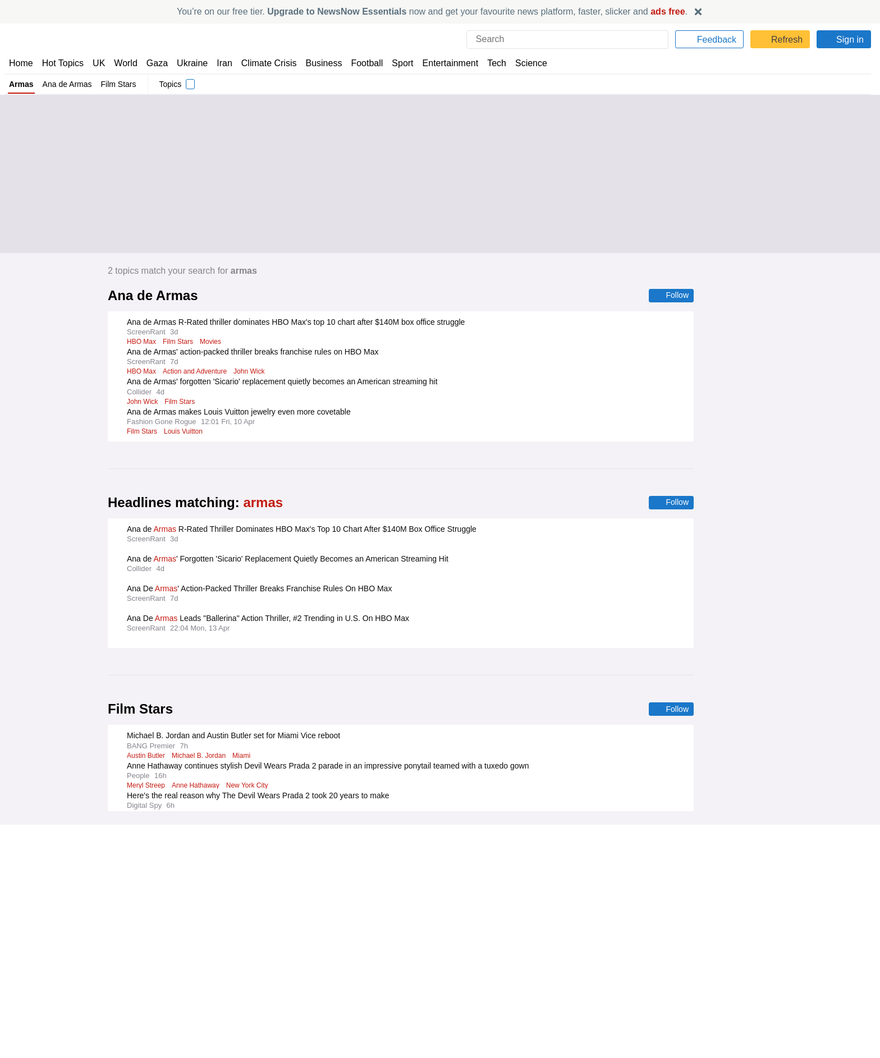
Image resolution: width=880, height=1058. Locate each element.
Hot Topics (63, 63)
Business (318, 63)
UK (98, 63)
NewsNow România (261, 929)
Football (362, 63)
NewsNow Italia (254, 939)
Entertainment (444, 63)
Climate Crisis (263, 63)
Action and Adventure (196, 372)
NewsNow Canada (259, 949)
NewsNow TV (32, 939)
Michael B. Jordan (202, 757)
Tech (489, 63)
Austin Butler (147, 757)
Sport (397, 63)
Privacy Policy (686, 898)
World (124, 63)
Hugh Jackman (192, 846)
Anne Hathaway (196, 787)
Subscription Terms (696, 929)
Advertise (461, 909)
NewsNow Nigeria (257, 919)
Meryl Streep (146, 787)
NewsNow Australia (261, 960)
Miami (246, 757)
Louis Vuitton (184, 432)
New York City (248, 787)
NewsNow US (250, 909)
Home (21, 63)
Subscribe (26, 929)
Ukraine (188, 63)
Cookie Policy (685, 909)
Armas (21, 84)
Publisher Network (476, 898)
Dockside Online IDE (479, 929)
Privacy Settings (690, 939)
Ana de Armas (68, 84)
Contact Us (28, 919)
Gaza (155, 63)
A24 (229, 846)
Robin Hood (144, 846)
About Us (25, 909)
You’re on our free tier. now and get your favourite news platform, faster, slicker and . (432, 11)
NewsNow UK (250, 898)
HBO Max (141, 342)
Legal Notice (683, 919)
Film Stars (120, 84)
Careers (458, 919)
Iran (219, 63)
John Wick (252, 372)
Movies (211, 342)
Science (523, 63)
